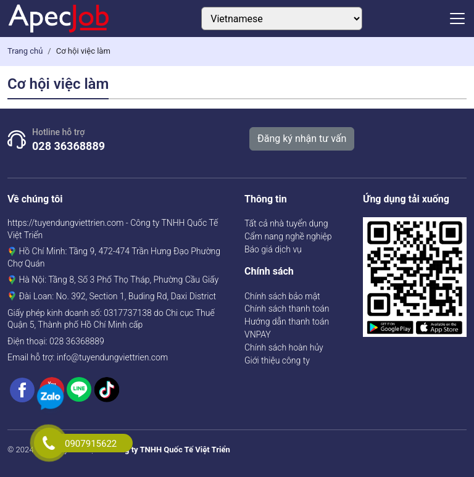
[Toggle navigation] (457, 18)
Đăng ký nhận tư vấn (301, 138)
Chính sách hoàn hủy (283, 347)
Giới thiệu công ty (277, 360)
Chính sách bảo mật (282, 296)
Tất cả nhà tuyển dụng (286, 223)
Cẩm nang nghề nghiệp (288, 236)
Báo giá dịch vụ (273, 249)
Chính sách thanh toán (286, 308)
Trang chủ (25, 51)
